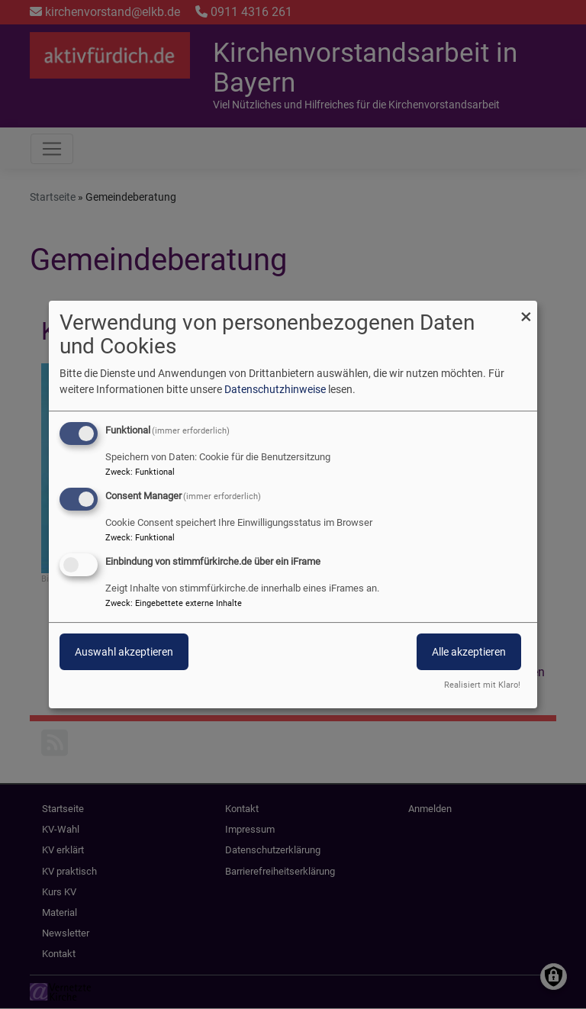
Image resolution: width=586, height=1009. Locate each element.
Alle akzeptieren (469, 652)
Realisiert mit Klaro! (482, 685)
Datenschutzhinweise (275, 389)
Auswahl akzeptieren (124, 652)
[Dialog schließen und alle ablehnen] (525, 310)
